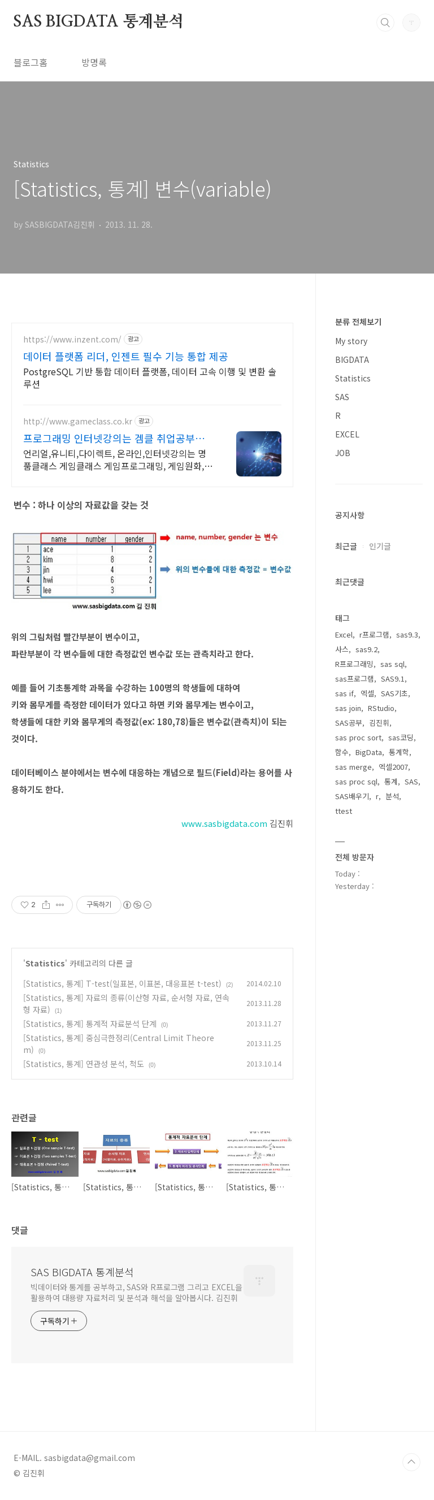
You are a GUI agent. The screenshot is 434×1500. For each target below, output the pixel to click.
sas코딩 (401, 737)
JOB (342, 452)
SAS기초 (394, 693)
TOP (411, 1462)
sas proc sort (358, 737)
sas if (344, 693)
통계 (391, 781)
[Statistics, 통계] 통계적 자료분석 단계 (90, 1023)
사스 (342, 649)
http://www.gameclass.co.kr (77, 421)
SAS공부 (348, 722)
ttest (343, 810)
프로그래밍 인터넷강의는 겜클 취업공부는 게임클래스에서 (114, 438)
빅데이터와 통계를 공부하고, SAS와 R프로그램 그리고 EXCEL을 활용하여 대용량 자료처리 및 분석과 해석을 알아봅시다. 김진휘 (136, 1292)
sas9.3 (407, 634)
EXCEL (347, 434)
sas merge (353, 766)
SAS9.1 (393, 678)
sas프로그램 (354, 678)
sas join (348, 708)
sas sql (392, 663)
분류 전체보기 (358, 321)
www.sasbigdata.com (224, 823)
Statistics (45, 963)
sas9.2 (366, 649)
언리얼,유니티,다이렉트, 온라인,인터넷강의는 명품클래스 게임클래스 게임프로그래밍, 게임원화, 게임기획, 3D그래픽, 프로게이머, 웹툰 (114, 459)
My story (351, 340)
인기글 (380, 546)
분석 (392, 796)
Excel (344, 634)
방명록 (94, 62)
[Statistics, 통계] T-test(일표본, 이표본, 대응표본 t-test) (122, 983)
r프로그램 (374, 634)
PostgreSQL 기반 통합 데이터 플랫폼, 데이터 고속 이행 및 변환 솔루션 (149, 377)
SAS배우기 (352, 796)
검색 (385, 22)
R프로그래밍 (354, 663)
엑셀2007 (393, 766)
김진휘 (379, 722)
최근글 (346, 546)
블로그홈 (30, 62)
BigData (368, 752)
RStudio (381, 708)
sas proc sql (356, 781)
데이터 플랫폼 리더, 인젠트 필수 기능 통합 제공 (125, 356)
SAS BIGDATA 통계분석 (99, 22)
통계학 (399, 752)
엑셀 (367, 693)
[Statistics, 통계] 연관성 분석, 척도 (83, 1063)
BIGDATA (352, 359)
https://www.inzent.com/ (72, 339)
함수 (342, 752)
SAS (342, 396)
